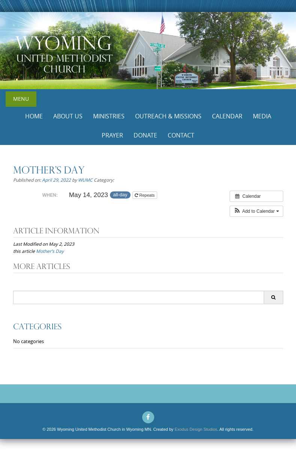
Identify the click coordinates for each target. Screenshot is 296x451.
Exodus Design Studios (195, 429)
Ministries (109, 116)
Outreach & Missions (168, 116)
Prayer (112, 135)
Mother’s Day (50, 251)
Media (262, 116)
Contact (181, 135)
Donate (145, 135)
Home (34, 116)
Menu (21, 98)
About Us (68, 116)
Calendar (227, 116)
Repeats (145, 195)
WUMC (85, 180)
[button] (256, 211)
